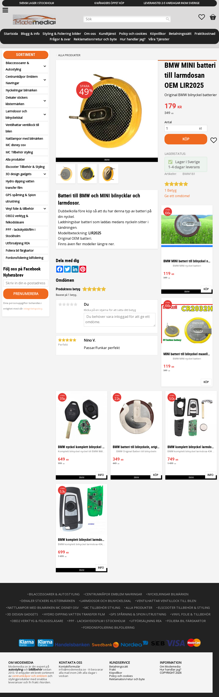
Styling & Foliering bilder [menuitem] (62, 33)
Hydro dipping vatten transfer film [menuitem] (20, 184)
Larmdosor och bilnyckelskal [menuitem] (16, 114)
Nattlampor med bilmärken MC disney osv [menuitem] (24, 141)
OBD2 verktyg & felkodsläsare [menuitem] (17, 219)
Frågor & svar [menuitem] (60, 38)
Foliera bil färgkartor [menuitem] (20, 250)
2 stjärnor (64, 304)
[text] (190, 106)
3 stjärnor (68, 304)
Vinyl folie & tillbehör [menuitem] (20, 209)
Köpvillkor (115, 673)
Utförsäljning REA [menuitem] (18, 243)
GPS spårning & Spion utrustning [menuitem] (21, 198)
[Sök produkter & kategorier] (127, 19)
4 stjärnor (72, 304)
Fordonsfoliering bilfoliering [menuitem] (24, 258)
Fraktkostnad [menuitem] (204, 33)
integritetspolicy (33, 308)
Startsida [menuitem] (11, 33)
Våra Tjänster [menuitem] (158, 38)
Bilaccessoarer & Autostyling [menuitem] (17, 66)
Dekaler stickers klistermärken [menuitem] (17, 100)
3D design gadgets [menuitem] (18, 174)
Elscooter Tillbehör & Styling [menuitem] (25, 167)
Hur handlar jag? (170, 669)
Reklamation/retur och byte (127, 679)
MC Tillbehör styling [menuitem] (19, 152)
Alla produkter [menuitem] (15, 159)
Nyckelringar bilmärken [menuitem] (21, 90)
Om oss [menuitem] (90, 33)
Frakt (112, 669)
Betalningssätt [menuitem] (180, 33)
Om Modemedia (170, 666)
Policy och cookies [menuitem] (133, 33)
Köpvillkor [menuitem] (158, 33)
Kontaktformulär (69, 666)
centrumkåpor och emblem (29, 676)
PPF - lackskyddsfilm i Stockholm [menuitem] (20, 232)
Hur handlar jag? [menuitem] (132, 38)
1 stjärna (60, 304)
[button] (203, 17)
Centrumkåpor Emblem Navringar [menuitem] (22, 80)
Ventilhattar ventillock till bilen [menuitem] (22, 128)
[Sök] (167, 19)
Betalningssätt (118, 666)
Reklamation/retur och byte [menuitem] (95, 38)
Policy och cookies (121, 676)
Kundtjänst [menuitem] (107, 33)
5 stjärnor (75, 304)
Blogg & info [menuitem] (30, 33)
